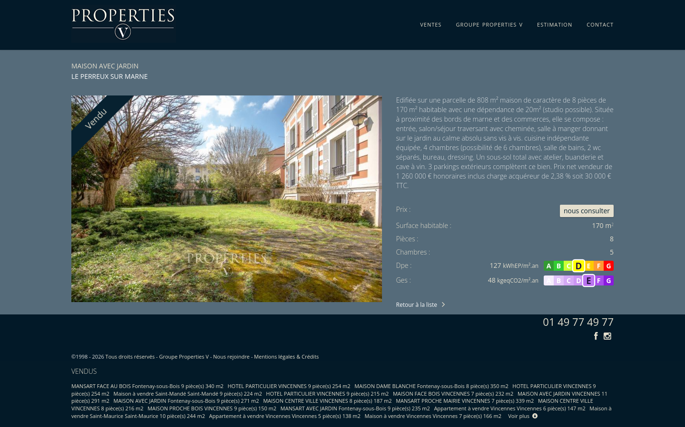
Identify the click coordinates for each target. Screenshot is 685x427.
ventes (430, 22)
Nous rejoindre (231, 356)
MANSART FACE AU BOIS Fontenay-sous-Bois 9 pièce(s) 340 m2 (147, 385)
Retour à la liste (416, 305)
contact (600, 22)
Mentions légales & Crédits (286, 356)
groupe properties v (489, 22)
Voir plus (523, 415)
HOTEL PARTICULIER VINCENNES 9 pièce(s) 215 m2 (327, 393)
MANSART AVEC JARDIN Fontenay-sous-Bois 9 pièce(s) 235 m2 (355, 408)
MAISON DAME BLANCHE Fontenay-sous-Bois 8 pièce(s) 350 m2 (431, 385)
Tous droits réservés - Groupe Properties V (157, 356)
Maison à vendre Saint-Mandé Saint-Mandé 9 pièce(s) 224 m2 (188, 393)
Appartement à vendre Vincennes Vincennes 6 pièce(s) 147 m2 (509, 408)
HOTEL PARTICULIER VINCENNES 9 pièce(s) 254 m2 (289, 385)
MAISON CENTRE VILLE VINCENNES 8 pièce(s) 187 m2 (327, 400)
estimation (554, 22)
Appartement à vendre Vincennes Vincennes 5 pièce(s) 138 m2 (285, 415)
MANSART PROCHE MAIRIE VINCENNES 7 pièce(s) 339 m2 (465, 400)
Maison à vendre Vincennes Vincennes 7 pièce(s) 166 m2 (432, 415)
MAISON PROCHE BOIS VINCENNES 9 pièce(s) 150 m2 (211, 408)
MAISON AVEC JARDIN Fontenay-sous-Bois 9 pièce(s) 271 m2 (186, 400)
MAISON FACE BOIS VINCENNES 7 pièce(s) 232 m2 (453, 393)
